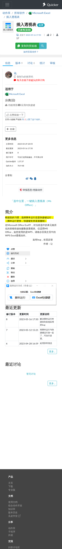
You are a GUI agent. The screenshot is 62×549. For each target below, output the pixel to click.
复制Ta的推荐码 (23, 76)
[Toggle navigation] (7, 4)
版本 (18, 62)
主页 (10, 482)
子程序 (11, 531)
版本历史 (13, 512)
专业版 (11, 489)
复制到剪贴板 (27, 45)
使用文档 (13, 502)
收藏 (11, 129)
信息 (7, 62)
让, (18, 34)
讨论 (31, 62)
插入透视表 (13, 16)
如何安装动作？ (31, 51)
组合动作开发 (15, 505)
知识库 (11, 509)
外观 (10, 535)
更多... (52, 351)
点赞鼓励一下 (15, 114)
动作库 (6, 12)
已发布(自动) (24, 29)
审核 (52, 62)
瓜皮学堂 (14, 515)
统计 (42, 62)
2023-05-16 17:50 (33, 35)
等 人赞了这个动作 (31, 119)
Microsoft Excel (15, 94)
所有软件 (19, 12)
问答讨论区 (14, 547)
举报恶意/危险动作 (31, 189)
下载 (10, 486)
